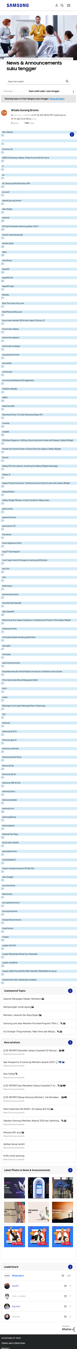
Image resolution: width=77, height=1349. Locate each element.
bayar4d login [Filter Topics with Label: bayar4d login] (8, 286)
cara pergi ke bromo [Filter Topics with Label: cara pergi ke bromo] (10, 355)
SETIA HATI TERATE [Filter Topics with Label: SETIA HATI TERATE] (10, 843)
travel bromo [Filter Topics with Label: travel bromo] (7, 928)
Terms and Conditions (13, 1343)
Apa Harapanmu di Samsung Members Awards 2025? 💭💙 (32, 1062)
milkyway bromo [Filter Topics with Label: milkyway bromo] (9, 629)
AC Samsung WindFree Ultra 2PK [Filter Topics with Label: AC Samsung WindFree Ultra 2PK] (16, 183)
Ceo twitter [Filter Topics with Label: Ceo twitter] (7, 363)
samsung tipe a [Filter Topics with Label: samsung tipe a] (8, 791)
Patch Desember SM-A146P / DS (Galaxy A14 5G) (27, 1109)
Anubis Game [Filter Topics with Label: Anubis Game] (8, 243)
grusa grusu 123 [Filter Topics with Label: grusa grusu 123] (9, 526)
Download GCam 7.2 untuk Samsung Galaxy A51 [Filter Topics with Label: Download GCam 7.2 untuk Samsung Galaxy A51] (22, 415)
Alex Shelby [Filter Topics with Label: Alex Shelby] (7, 209)
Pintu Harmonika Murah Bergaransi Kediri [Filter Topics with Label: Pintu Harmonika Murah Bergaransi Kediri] (20, 680)
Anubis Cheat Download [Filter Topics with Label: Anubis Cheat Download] (12, 235)
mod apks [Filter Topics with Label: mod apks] (6, 646)
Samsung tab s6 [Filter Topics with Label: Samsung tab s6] (9, 774)
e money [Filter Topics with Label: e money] (6, 423)
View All (38, 991)
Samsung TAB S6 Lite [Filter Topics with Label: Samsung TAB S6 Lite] (11, 783)
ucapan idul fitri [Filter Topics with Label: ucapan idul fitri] (9, 945)
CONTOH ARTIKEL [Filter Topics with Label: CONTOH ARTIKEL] (10, 389)
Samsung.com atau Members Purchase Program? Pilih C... (31, 1023)
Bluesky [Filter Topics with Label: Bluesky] (5, 295)
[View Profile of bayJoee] (16, 1306)
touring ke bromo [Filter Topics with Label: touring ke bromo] (9, 911)
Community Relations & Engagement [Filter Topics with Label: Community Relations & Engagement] (18, 380)
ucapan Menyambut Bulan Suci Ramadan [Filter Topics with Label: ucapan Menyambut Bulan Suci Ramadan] (20, 954)
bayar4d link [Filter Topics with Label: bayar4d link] (7, 278)
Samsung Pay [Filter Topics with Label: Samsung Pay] (8, 766)
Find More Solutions (38, 1042)
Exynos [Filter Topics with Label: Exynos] (5, 457)
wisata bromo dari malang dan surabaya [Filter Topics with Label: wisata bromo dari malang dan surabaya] (19, 980)
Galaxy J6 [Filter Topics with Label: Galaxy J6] (6, 474)
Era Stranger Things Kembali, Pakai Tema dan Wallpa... (30, 1031)
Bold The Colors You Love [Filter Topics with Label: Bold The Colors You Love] (13, 303)
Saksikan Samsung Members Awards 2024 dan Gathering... (32, 1120)
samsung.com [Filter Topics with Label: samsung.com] (8, 808)
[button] (14, 1187)
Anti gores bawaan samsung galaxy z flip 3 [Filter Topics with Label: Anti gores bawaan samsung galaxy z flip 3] (20, 226)
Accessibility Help (11, 1338)
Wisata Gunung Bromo (25, 110)
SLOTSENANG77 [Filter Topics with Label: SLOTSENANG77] (9, 860)
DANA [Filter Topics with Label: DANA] (4, 397)
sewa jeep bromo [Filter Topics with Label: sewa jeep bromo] (9, 851)
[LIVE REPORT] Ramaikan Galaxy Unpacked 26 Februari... (31, 1050)
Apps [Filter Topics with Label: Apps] (4, 252)
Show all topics (57, 98)
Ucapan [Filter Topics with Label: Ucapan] (5, 937)
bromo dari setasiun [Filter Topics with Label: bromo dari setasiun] (10, 337)
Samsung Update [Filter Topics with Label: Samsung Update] (9, 800)
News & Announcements (13, 1054)
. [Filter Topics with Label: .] (2, 141)
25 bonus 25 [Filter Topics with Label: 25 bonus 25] (7, 149)
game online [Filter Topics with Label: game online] (7, 509)
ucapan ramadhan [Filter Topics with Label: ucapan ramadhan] (10, 962)
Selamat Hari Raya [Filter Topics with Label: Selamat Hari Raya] (10, 834)
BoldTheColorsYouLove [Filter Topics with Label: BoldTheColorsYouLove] (12, 312)
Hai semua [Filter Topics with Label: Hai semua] (6, 534)
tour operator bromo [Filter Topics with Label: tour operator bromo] (11, 903)
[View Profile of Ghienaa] (16, 1316)
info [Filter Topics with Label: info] (4, 577)
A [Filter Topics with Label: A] (3, 166)
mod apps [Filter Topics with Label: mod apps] (6, 654)
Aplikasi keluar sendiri (14, 1144)
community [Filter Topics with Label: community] (7, 372)
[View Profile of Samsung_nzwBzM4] (22, 115)
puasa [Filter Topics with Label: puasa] (4, 697)
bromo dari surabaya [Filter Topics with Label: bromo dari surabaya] (11, 346)
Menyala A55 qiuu (12, 1132)
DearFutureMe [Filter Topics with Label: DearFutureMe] (8, 406)
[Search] (38, 81)
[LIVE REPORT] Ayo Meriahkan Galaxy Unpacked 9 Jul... (30, 1085)
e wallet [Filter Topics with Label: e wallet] (5, 432)
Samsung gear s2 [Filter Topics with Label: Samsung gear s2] (9, 740)
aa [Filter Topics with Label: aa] (3, 175)
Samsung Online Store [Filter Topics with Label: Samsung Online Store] (11, 757)
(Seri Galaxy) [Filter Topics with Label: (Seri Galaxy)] (7, 132)
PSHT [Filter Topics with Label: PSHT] (4, 688)
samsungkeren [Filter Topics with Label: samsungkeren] (8, 825)
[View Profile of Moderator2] (18, 1275)
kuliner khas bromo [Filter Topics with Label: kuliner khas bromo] (10, 594)
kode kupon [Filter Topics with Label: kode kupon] (7, 586)
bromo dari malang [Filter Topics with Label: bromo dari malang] (10, 329)
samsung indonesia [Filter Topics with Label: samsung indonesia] (10, 748)
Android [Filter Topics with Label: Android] (5, 218)
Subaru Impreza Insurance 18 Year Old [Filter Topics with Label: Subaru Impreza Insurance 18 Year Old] (18, 868)
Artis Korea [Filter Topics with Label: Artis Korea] (7, 260)
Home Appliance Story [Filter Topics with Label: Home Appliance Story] (12, 543)
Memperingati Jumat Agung (17, 1007)
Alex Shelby (9, 1073)
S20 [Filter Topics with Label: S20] (3, 714)
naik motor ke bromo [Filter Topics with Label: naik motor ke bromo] (11, 663)
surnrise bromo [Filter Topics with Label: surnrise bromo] (8, 885)
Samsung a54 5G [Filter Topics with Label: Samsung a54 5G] (9, 731)
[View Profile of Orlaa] (34, 119)
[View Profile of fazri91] (15, 1286)
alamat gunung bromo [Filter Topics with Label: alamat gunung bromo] (11, 200)
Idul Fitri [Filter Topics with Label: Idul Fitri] (6, 569)
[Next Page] (71, 134)
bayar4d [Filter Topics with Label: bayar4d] (5, 269)
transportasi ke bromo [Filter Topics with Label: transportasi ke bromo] (11, 920)
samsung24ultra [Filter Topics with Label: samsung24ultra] (9, 817)
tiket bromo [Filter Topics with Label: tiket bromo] (7, 894)
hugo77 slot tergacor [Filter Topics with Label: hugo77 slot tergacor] (11, 551)
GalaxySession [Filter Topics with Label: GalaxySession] (8, 492)
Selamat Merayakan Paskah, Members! (22, 999)
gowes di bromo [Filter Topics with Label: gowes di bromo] (9, 517)
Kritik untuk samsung (13, 1155)
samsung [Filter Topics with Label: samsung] (6, 723)
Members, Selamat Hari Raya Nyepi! (21, 1015)
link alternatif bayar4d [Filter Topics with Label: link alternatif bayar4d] (11, 603)
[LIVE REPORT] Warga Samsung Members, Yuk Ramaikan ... (32, 1097)
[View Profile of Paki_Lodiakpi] (19, 1296)
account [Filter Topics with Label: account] (5, 192)
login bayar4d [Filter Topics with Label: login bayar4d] (8, 611)
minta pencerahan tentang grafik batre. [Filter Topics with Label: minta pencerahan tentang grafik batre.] (19, 637)
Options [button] (69, 92)
